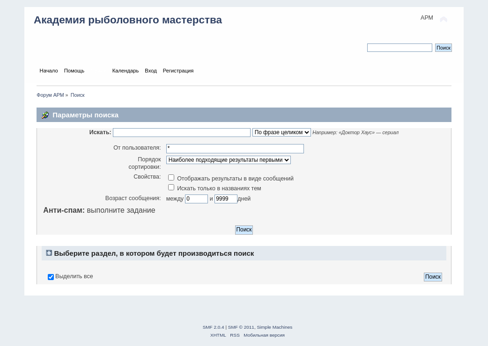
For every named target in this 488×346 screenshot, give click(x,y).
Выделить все (74, 276)
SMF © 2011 (241, 327)
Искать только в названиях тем (214, 188)
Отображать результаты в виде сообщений (231, 178)
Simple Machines (274, 327)
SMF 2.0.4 (213, 327)
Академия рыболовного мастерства (128, 20)
